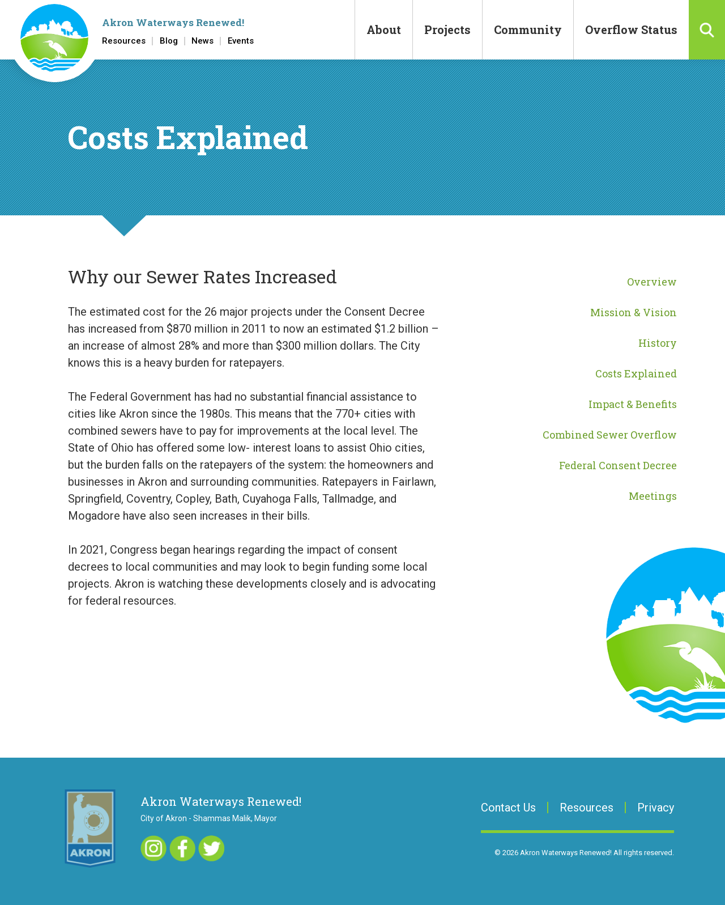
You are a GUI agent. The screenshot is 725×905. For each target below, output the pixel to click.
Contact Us (508, 807)
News (202, 41)
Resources (124, 41)
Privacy (655, 807)
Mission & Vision (633, 312)
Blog (169, 41)
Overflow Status (631, 29)
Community (528, 29)
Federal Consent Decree (618, 465)
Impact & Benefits (632, 404)
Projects (447, 29)
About (383, 29)
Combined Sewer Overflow (610, 434)
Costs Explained (636, 373)
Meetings (653, 496)
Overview (652, 281)
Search (707, 30)
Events (241, 41)
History (657, 343)
